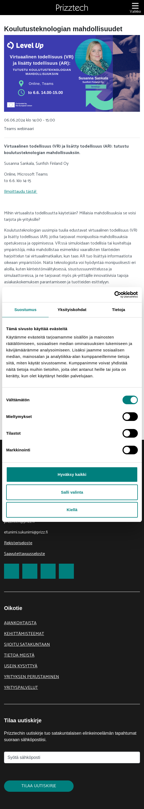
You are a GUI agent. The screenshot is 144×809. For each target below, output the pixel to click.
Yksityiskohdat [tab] (71, 309)
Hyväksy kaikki (72, 474)
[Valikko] (135, 8)
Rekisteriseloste (18, 543)
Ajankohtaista (20, 623)
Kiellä (72, 509)
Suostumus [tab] (25, 309)
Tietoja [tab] (118, 309)
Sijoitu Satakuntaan (27, 644)
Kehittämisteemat (24, 633)
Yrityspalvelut (21, 687)
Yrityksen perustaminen (31, 677)
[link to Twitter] (29, 571)
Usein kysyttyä (20, 666)
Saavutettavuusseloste (24, 553)
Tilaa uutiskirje (38, 786)
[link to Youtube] (66, 571)
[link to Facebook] (11, 571)
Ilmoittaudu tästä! (20, 191)
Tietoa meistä (19, 655)
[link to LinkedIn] (48, 571)
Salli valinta (72, 492)
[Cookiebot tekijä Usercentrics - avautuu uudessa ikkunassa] (114, 294)
